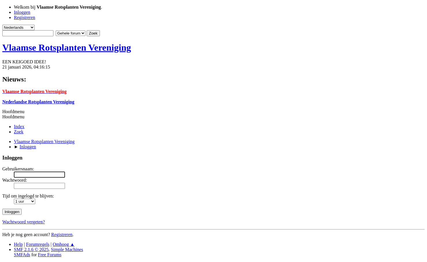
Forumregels (37, 244)
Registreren (61, 234)
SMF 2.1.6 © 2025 (31, 249)
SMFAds (22, 254)
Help (18, 244)
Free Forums (49, 254)
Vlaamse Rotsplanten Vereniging (66, 47)
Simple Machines (67, 249)
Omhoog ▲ (63, 244)
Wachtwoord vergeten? (23, 221)
